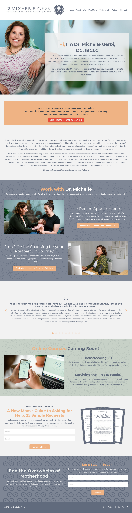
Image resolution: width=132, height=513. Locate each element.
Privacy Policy (107, 508)
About (78, 10)
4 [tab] (63, 334)
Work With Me (90, 10)
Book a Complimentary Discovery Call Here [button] (34, 269)
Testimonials (104, 10)
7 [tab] (73, 334)
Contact (123, 10)
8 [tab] (76, 334)
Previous (6, 311)
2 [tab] (56, 334)
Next (126, 311)
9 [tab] (79, 334)
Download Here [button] (39, 447)
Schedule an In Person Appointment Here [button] (97, 226)
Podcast (115, 10)
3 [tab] (59, 334)
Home (71, 10)
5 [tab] (66, 334)
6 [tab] (69, 334)
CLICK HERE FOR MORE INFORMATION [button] (66, 120)
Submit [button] (98, 493)
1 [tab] (53, 334)
